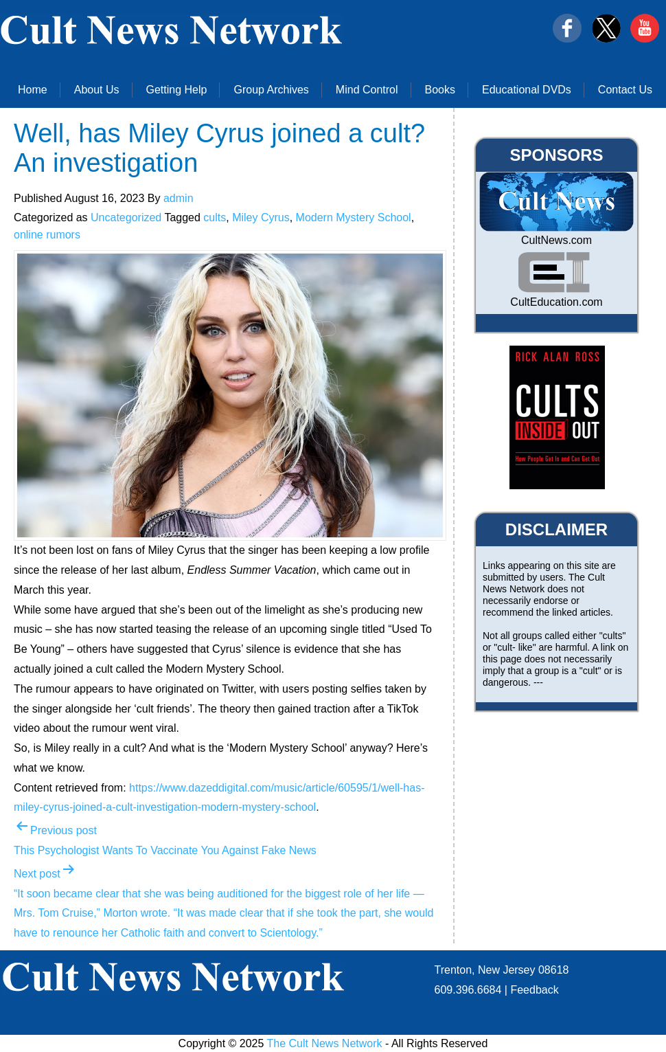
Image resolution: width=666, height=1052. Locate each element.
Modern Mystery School (353, 217)
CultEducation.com (556, 302)
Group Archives (270, 90)
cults (214, 217)
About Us (96, 90)
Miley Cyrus (261, 217)
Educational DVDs (526, 90)
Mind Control (367, 90)
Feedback (534, 990)
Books (440, 90)
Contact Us (625, 90)
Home (32, 90)
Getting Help (176, 90)
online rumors (47, 234)
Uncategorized (126, 217)
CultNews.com (556, 240)
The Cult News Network (324, 1043)
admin (178, 198)
